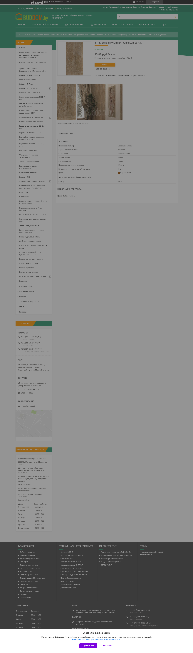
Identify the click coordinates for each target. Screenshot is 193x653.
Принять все (88, 646)
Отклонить (108, 646)
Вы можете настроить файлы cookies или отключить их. (95, 640)
